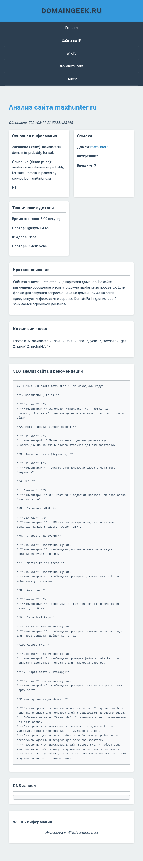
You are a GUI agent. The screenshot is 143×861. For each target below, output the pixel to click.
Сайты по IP (71, 41)
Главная (71, 28)
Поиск (71, 79)
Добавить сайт (71, 66)
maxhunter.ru (99, 147)
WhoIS (71, 53)
